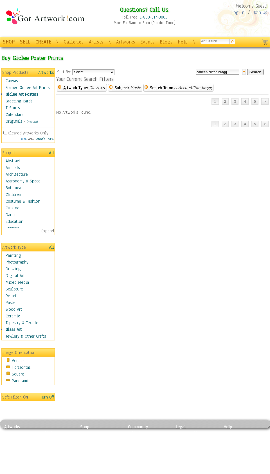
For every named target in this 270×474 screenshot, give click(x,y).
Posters (86, 445)
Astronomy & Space (23, 181)
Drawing (13, 269)
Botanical (14, 188)
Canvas (12, 81)
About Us (232, 445)
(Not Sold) (32, 121)
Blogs (166, 42)
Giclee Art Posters (22, 94)
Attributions (185, 445)
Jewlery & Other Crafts (26, 336)
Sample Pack (235, 439)
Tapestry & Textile (22, 323)
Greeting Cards (19, 101)
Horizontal (21, 367)
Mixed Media (17, 282)
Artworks (125, 42)
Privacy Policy (188, 433)
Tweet (229, 471)
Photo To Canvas (95, 433)
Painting (13, 255)
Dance (11, 214)
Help (183, 42)
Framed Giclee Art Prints (28, 87)
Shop (84, 427)
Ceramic (13, 316)
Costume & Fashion (23, 201)
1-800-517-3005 (153, 17)
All (51, 152)
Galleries (74, 42)
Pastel (11, 302)
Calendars (14, 114)
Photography (17, 262)
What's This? (37, 139)
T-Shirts (13, 108)
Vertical (19, 360)
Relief (11, 296)
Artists (96, 42)
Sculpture (14, 289)
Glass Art (14, 329)
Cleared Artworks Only (28, 133)
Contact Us (233, 433)
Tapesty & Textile (56, 458)
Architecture (17, 174)
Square (18, 374)
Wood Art (14, 309)
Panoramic (21, 381)
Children (13, 194)
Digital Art (15, 275)
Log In (237, 12)
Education (14, 221)
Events (147, 42)
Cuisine (12, 208)
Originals (14, 121)
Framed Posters (93, 439)
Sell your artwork (143, 458)
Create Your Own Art (98, 471)
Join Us (260, 12)
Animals (13, 167)
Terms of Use (187, 439)
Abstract (13, 161)
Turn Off (47, 397)
